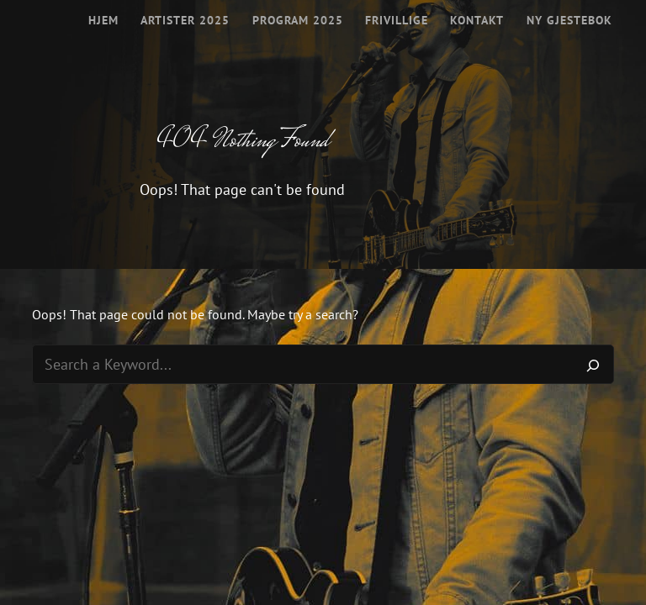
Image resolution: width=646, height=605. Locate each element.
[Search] (593, 365)
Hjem (103, 20)
